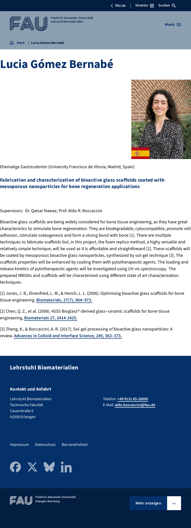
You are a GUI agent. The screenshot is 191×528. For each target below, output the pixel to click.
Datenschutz (45, 444)
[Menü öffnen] (173, 24)
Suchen (167, 5)
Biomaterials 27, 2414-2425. (50, 318)
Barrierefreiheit (75, 444)
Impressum (19, 444)
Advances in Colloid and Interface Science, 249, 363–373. (68, 336)
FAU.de (118, 5)
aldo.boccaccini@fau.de (135, 405)
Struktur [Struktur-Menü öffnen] (144, 5)
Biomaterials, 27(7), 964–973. (64, 300)
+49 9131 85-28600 (132, 399)
